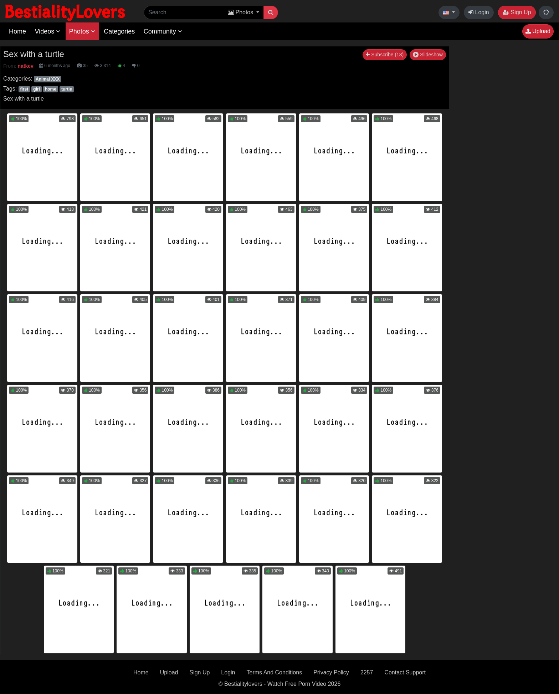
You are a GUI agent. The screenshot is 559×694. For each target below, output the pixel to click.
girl (36, 89)
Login (478, 12)
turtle (66, 89)
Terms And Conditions (274, 672)
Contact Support (405, 672)
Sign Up (517, 12)
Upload (537, 31)
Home (17, 31)
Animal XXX (48, 79)
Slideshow (428, 54)
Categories (119, 31)
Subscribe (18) (385, 54)
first (24, 89)
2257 (366, 672)
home (50, 89)
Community (163, 31)
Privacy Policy (331, 672)
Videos (47, 31)
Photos (82, 31)
